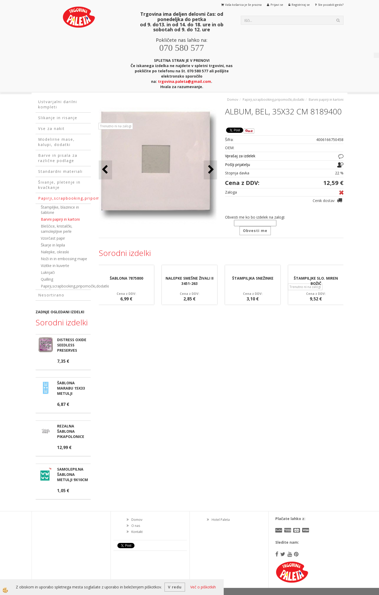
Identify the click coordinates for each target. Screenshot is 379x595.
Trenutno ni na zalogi (115, 126)
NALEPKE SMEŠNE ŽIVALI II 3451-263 (189, 281)
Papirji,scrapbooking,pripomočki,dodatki (66, 286)
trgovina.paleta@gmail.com (184, 81)
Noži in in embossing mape (64, 258)
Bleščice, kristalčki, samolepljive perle (56, 229)
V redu (175, 586)
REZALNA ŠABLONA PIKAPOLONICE (70, 431)
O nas (135, 525)
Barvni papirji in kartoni (60, 219)
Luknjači (48, 272)
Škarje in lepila (53, 245)
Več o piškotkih (203, 586)
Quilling (47, 279)
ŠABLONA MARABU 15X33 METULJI (71, 388)
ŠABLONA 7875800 (126, 278)
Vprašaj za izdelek (240, 155)
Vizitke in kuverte (55, 265)
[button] (210, 169)
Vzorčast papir (53, 238)
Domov (232, 99)
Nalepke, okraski (55, 251)
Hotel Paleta (221, 519)
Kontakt (137, 532)
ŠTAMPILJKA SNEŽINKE (252, 278)
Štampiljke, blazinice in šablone (60, 210)
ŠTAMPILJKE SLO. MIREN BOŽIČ (316, 281)
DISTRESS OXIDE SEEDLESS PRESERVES (71, 345)
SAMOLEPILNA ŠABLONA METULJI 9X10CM (72, 474)
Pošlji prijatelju (237, 164)
